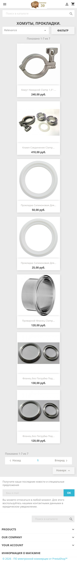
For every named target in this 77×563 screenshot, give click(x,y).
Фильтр (62, 30)
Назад (14, 461)
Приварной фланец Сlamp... (38, 320)
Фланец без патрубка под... (38, 378)
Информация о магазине (21, 553)
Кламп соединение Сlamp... (38, 147)
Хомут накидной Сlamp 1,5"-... (38, 89)
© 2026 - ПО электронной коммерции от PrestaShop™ (35, 558)
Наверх (63, 471)
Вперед (62, 461)
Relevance (25, 30)
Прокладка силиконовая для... (38, 205)
